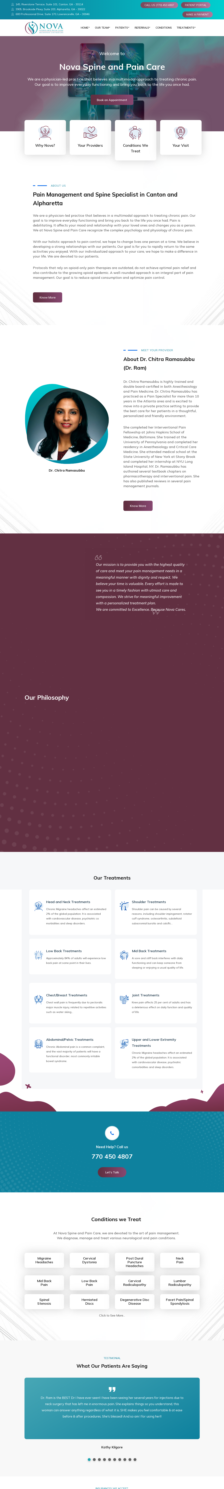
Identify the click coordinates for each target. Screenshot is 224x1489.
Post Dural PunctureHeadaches (135, 1266)
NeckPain (180, 1264)
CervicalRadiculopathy (134, 1287)
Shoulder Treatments (149, 906)
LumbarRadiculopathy (179, 1287)
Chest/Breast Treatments (66, 999)
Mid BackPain (44, 1287)
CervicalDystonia (89, 1264)
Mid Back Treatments (149, 955)
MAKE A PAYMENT (197, 14)
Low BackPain (89, 1287)
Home (82, 29)
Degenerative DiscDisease (134, 1306)
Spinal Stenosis (44, 1306)
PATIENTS (120, 29)
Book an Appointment (112, 104)
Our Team (100, 29)
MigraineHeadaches (44, 1264)
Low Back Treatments (64, 955)
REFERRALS (140, 29)
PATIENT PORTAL (195, 5)
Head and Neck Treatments (68, 906)
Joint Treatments (145, 999)
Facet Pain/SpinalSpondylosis (180, 1306)
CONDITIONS (163, 29)
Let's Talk (112, 1176)
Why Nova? (45, 149)
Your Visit (181, 149)
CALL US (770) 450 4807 (159, 5)
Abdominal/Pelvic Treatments (69, 1044)
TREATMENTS (184, 29)
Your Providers (90, 149)
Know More (48, 301)
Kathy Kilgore (112, 1451)
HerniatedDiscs (89, 1306)
